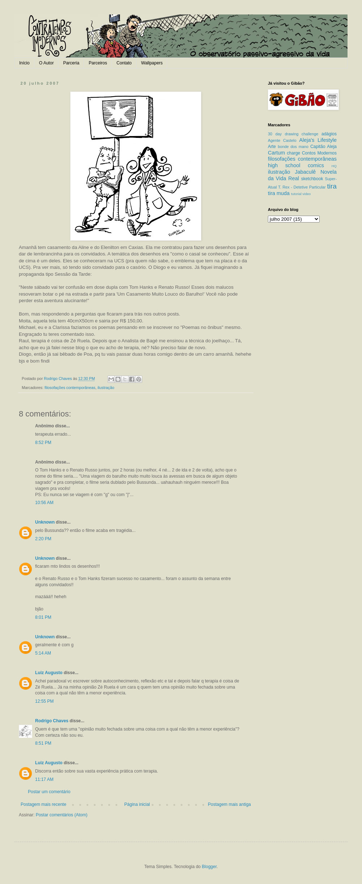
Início (24, 62)
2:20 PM (43, 538)
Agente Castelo (282, 140)
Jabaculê (305, 172)
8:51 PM (43, 743)
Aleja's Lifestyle (318, 140)
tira (332, 186)
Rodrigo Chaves (51, 720)
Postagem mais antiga (229, 804)
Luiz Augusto (49, 672)
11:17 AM (44, 779)
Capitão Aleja (323, 146)
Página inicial (137, 804)
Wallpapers (152, 62)
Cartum (276, 153)
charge (293, 153)
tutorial (296, 194)
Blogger (209, 866)
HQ (334, 166)
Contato (124, 62)
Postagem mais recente (43, 804)
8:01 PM (43, 617)
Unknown (45, 522)
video (306, 194)
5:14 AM (43, 653)
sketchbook (312, 178)
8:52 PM (43, 442)
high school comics (296, 165)
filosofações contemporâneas (70, 387)
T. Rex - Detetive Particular (301, 187)
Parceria (71, 62)
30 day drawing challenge (293, 134)
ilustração (105, 387)
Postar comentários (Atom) (62, 814)
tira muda (279, 193)
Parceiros (98, 62)
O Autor (46, 62)
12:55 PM (44, 701)
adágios (329, 133)
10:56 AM (44, 502)
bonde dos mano (293, 146)
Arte (272, 146)
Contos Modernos (319, 153)
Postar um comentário (49, 791)
